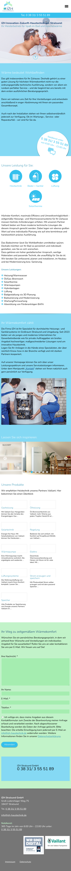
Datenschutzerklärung (49, 736)
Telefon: (6, 707)
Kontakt (30, 368)
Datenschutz (25, 861)
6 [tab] (43, 472)
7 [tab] (47, 472)
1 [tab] (24, 472)
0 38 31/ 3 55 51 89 (38, 15)
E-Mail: (5, 698)
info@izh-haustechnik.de (14, 733)
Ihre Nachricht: (9, 656)
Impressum (10, 861)
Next (66, 458)
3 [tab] (31, 472)
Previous (5, 458)
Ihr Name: (6, 689)
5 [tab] (39, 472)
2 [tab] (28, 472)
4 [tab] (35, 472)
